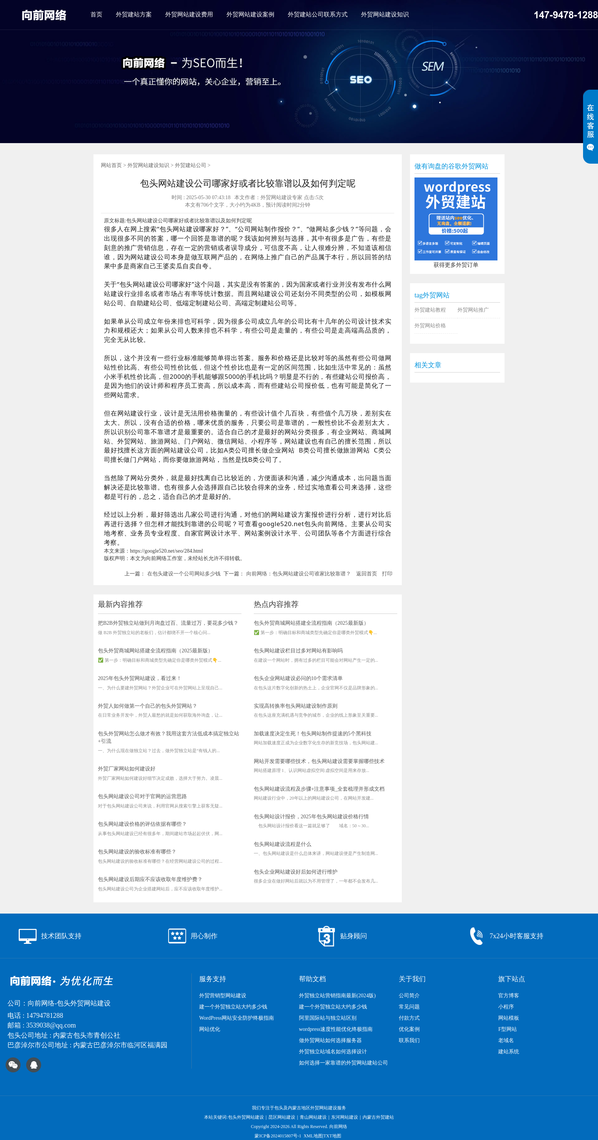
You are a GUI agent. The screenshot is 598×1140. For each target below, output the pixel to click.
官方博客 (508, 995)
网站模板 (508, 1018)
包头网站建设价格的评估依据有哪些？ (142, 824)
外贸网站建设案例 (250, 14)
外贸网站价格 (430, 325)
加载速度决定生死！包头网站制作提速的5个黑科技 (313, 733)
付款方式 (409, 1018)
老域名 (506, 1040)
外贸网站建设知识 (385, 14)
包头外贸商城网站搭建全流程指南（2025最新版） (155, 651)
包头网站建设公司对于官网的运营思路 (142, 796)
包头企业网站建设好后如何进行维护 (295, 872)
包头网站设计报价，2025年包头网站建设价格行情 (311, 816)
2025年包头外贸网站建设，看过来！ (140, 678)
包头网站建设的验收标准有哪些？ (137, 852)
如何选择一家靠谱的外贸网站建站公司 (343, 1063)
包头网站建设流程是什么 (282, 844)
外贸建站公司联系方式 (318, 14)
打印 (387, 574)
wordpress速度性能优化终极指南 (336, 1029)
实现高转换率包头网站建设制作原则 (295, 706)
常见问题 (409, 1007)
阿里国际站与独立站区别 (328, 1018)
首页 (96, 14)
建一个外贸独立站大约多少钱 (233, 1007)
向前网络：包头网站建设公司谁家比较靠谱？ (298, 574)
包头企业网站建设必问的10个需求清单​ (298, 678)
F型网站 (507, 1029)
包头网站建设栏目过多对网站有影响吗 (298, 651)
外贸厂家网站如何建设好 (126, 769)
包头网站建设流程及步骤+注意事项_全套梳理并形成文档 (319, 789)
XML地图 (313, 1136)
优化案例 (409, 1029)
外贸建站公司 (190, 165)
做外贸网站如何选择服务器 (330, 1040)
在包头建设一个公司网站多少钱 (184, 574)
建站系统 (508, 1051)
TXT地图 (332, 1136)
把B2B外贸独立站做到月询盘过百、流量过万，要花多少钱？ (168, 623)
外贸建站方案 (134, 14)
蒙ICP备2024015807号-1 (278, 1136)
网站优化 (209, 1029)
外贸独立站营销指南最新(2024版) (337, 995)
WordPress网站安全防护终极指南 (236, 1018)
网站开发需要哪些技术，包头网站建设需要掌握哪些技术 (319, 761)
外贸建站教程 (430, 310)
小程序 (506, 1007)
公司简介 (409, 995)
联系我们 (409, 1040)
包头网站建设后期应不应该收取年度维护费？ (150, 879)
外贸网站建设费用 (189, 14)
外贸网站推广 (473, 310)
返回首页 (366, 574)
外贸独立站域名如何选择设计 (333, 1051)
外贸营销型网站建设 (222, 995)
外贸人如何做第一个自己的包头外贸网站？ (147, 706)
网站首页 (111, 165)
